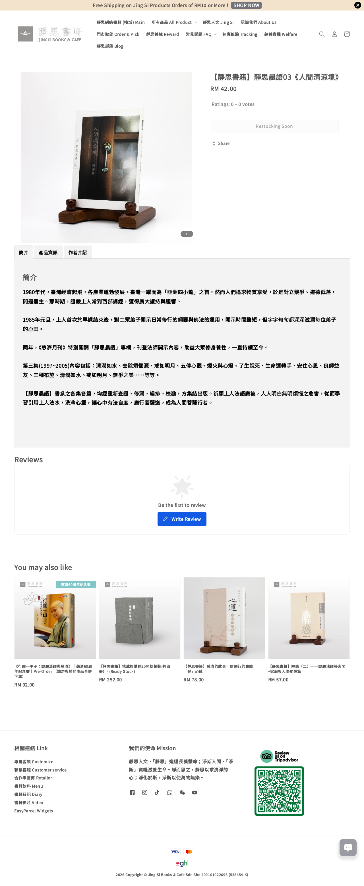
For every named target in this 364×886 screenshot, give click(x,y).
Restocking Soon (274, 126)
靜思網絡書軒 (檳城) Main (121, 22)
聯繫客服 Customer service (40, 770)
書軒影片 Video (28, 802)
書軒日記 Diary (28, 794)
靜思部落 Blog (110, 46)
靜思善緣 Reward (162, 34)
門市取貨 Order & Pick (118, 34)
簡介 (23, 252)
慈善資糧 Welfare (280, 34)
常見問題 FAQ (198, 34)
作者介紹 (77, 252)
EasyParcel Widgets (33, 811)
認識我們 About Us (259, 22)
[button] (322, 34)
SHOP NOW (246, 5)
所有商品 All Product (172, 22)
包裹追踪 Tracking (239, 34)
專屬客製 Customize (33, 761)
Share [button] (220, 143)
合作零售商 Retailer (33, 778)
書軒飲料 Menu (28, 786)
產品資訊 (48, 252)
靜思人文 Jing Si (218, 22)
